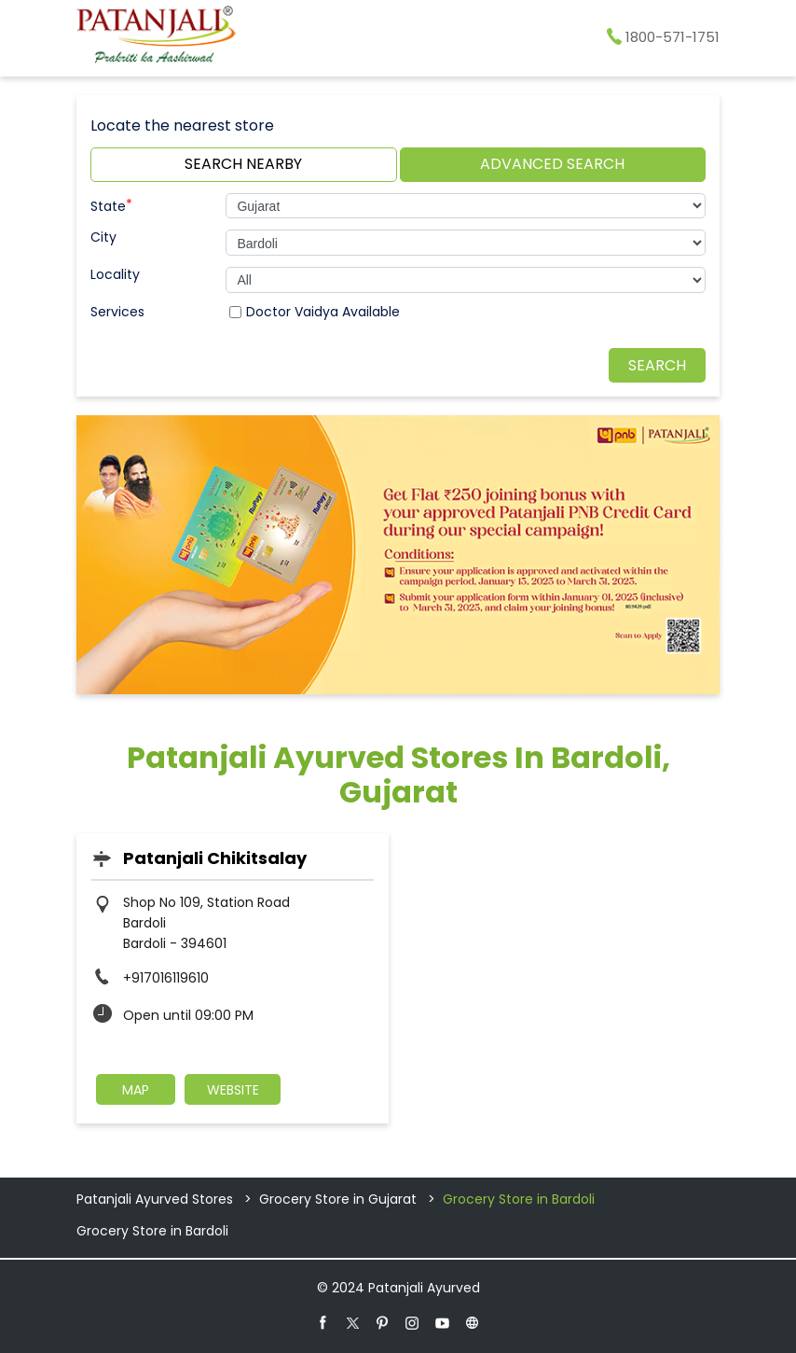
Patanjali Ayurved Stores (156, 1199)
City (103, 237)
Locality (115, 274)
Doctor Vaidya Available (323, 311)
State (111, 204)
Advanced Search (552, 163)
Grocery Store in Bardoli (152, 1230)
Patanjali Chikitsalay (215, 858)
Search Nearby (243, 163)
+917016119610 (166, 978)
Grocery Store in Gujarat (338, 1199)
